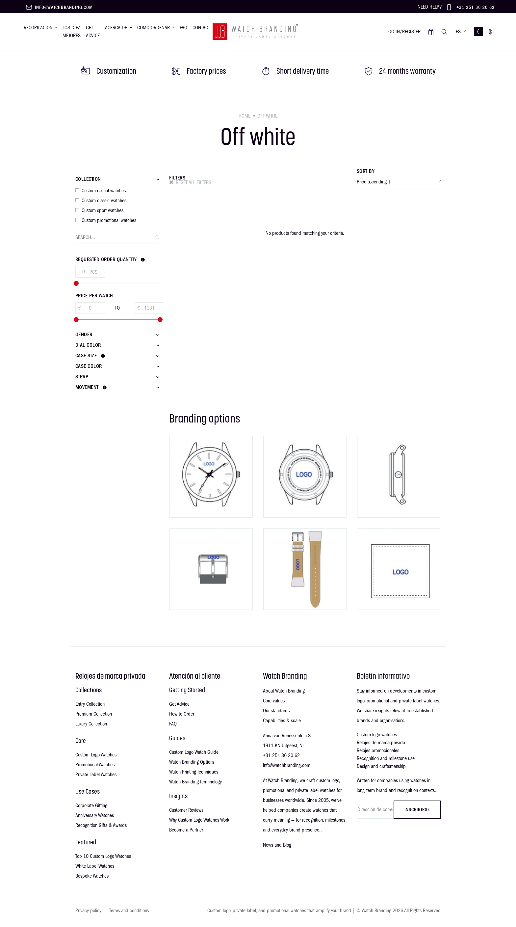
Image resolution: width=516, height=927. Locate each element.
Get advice (93, 32)
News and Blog (277, 845)
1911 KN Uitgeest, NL (283, 746)
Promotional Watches (95, 765)
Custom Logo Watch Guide (194, 752)
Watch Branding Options (191, 762)
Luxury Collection (91, 724)
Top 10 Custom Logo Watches (103, 856)
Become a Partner (186, 830)
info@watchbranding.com (64, 7)
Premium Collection (93, 714)
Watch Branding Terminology (195, 782)
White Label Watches (94, 866)
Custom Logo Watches (95, 755)
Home (244, 116)
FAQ (173, 724)
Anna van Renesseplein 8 (287, 736)
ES (458, 32)
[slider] (76, 283)
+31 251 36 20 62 (475, 7)
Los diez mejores (72, 32)
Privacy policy (88, 910)
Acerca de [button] (116, 28)
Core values (274, 701)
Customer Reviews (186, 810)
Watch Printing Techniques (193, 772)
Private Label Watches (95, 774)
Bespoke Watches (92, 876)
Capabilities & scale (282, 720)
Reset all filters (193, 182)
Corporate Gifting (91, 805)
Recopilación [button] (38, 28)
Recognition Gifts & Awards (101, 825)
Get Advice (179, 704)
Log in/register (403, 32)
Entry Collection (90, 704)
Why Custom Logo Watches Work (199, 820)
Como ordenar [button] (153, 28)
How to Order (181, 714)
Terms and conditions (129, 910)
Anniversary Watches (94, 815)
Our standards (276, 711)
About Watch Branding (284, 691)
